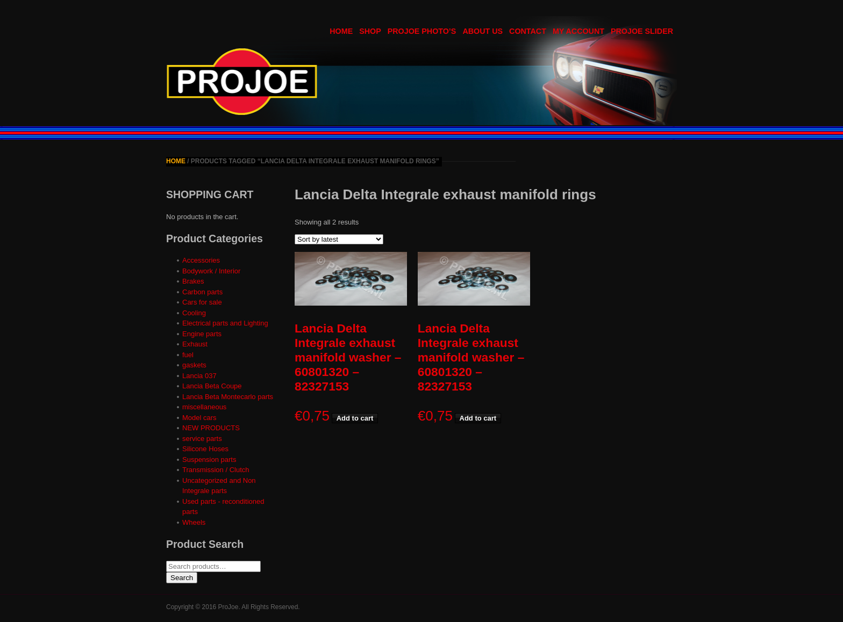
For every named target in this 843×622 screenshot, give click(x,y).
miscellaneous (204, 407)
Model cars (199, 418)
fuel (188, 355)
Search (181, 578)
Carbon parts (202, 292)
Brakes (193, 281)
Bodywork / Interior (211, 271)
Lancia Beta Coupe (212, 386)
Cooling (194, 313)
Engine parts (202, 334)
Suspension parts (209, 459)
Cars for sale (202, 302)
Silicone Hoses (205, 449)
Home (175, 161)
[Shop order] (339, 239)
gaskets (194, 365)
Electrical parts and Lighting (225, 323)
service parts (202, 439)
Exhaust (195, 344)
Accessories (201, 260)
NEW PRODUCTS (211, 428)
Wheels (193, 522)
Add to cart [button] (355, 418)
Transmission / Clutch (215, 470)
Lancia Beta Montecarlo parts (227, 397)
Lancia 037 (199, 376)
